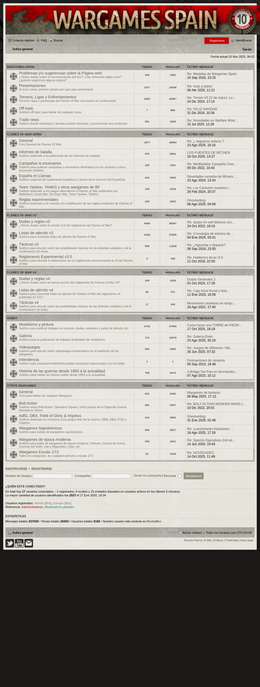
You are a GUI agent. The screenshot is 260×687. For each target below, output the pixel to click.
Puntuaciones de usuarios (206, 360)
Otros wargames (21, 385)
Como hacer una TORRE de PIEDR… (214, 325)
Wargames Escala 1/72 (39, 452)
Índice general (23, 532)
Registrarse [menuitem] (217, 40)
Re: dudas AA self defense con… (211, 222)
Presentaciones (32, 85)
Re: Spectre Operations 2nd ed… (211, 440)
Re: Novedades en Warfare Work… (213, 120)
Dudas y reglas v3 (34, 221)
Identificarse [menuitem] (244, 40)
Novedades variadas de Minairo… (211, 176)
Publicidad (232, 540)
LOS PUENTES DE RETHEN (208, 153)
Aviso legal (246, 540)
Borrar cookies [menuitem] (192, 532)
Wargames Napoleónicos (40, 428)
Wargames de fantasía (203, 393)
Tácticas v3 (28, 244)
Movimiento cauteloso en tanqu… (211, 303)
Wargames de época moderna (45, 439)
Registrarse (41, 468)
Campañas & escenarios (40, 163)
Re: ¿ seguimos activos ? (205, 141)
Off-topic (26, 108)
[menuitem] (247, 49)
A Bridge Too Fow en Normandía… (212, 372)
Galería (25, 336)
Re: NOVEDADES (200, 453)
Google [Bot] (62, 503)
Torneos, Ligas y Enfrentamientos (47, 97)
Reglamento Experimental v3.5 (45, 257)
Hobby (12, 318)
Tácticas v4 (28, 302)
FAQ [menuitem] (44, 40)
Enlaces (218, 540)
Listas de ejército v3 (36, 233)
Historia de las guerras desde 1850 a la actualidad (62, 371)
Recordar (172, 475)
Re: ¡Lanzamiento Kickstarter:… (210, 429)
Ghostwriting (196, 200)
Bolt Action (28, 403)
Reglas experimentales (38, 199)
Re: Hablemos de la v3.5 (205, 257)
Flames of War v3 (21, 215)
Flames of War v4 (21, 272)
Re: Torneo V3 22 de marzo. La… (211, 98)
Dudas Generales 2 (201, 279)
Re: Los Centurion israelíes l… (209, 188)
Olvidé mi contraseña (147, 475)
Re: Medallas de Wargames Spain (212, 74)
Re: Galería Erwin (200, 336)
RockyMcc (154, 521)
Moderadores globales (59, 507)
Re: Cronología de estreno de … (210, 234)
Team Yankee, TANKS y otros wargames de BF (59, 187)
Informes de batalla (35, 152)
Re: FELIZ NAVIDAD (202, 109)
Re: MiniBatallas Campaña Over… (212, 164)
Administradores (32, 507)
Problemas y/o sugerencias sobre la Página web (60, 73)
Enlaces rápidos (23, 40)
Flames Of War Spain (24, 134)
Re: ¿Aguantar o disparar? (206, 245)
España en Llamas (35, 176)
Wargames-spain (20, 67)
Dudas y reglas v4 (34, 278)
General (26, 140)
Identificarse (16, 468)
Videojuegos (29, 347)
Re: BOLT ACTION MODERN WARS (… (216, 404)
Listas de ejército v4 (36, 290)
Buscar (58, 40)
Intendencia (29, 359)
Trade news (29, 120)
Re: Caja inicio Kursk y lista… (208, 291)
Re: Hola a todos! (199, 86)
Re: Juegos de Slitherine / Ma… (210, 348)
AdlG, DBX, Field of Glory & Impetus (50, 415)
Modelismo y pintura (36, 324)
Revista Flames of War (198, 540)
